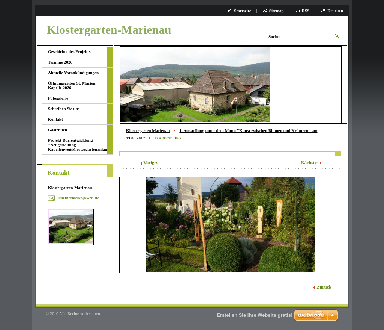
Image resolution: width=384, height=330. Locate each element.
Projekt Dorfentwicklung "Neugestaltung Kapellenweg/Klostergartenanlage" (77, 144)
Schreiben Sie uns (64, 108)
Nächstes (310, 162)
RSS (306, 10)
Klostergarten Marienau (148, 130)
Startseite (242, 10)
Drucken (335, 10)
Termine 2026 (60, 62)
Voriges (150, 162)
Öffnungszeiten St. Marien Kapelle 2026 (71, 85)
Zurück (324, 287)
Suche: (274, 36)
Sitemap (276, 10)
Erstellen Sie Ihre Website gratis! (254, 315)
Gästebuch (57, 129)
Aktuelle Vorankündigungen (73, 72)
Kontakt (55, 119)
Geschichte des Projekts (69, 51)
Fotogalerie (58, 98)
